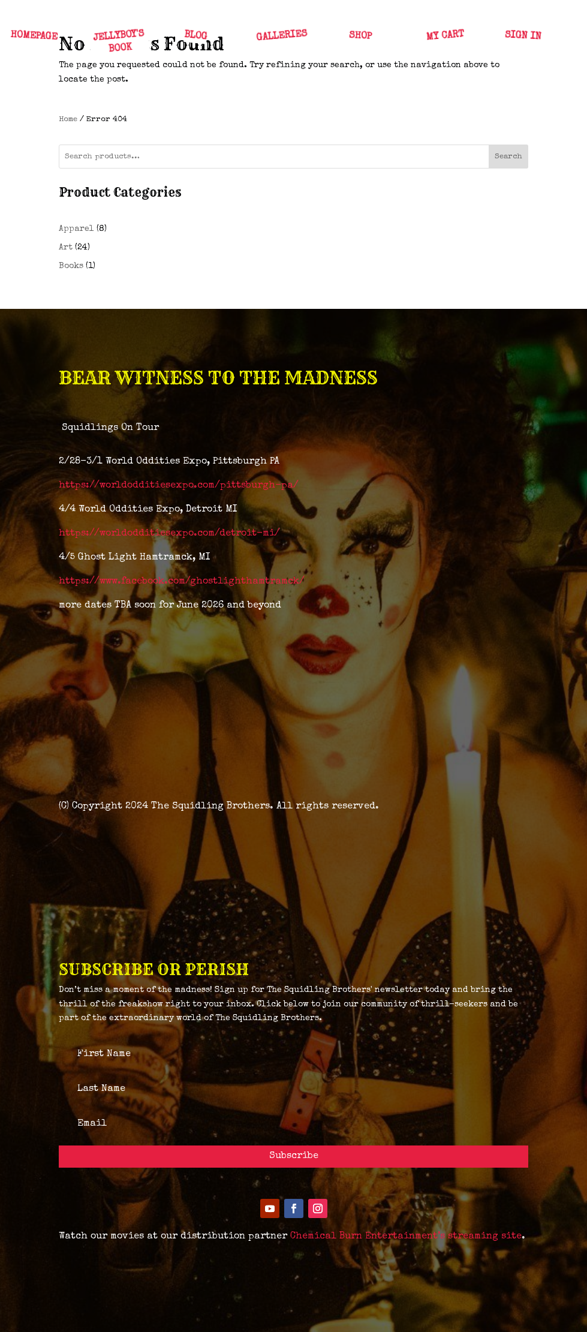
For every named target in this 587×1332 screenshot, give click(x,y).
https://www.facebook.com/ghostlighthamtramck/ (182, 582)
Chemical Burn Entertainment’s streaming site (406, 1236)
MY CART (444, 36)
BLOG (195, 37)
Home (68, 120)
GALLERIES (282, 36)
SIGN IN (522, 36)
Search (508, 157)
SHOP (359, 36)
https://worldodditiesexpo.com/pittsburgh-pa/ (179, 486)
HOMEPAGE (33, 37)
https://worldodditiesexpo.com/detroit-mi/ (169, 534)
